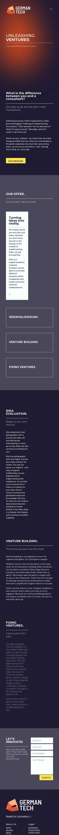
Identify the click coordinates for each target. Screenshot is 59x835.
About (8, 833)
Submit (46, 777)
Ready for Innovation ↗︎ (18, 816)
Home (8, 828)
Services (9, 830)
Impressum (33, 828)
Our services (15, 160)
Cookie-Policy (34, 833)
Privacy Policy (34, 830)
